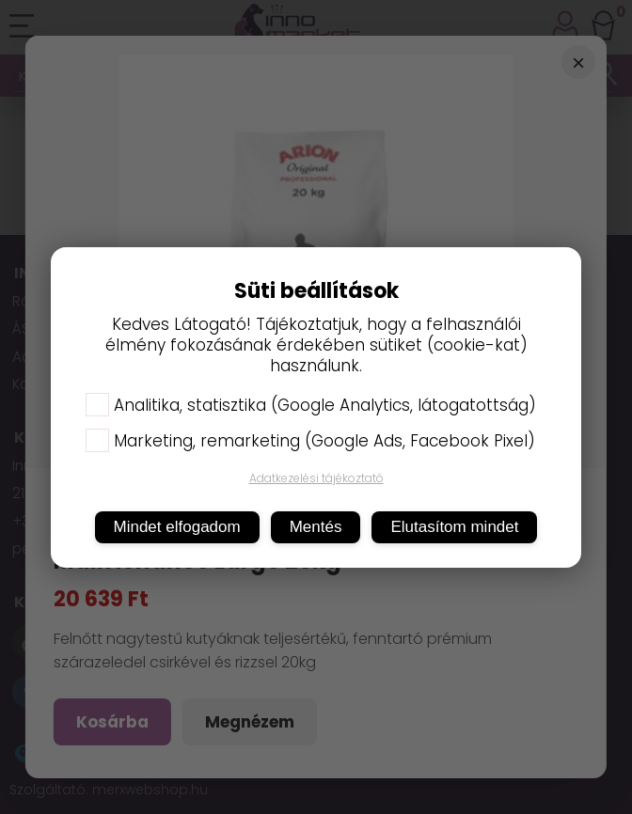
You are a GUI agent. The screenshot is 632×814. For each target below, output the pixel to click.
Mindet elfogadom (177, 527)
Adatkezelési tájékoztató (316, 478)
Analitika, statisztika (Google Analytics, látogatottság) (311, 405)
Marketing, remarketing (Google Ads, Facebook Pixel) (310, 440)
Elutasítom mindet (454, 527)
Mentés (316, 527)
